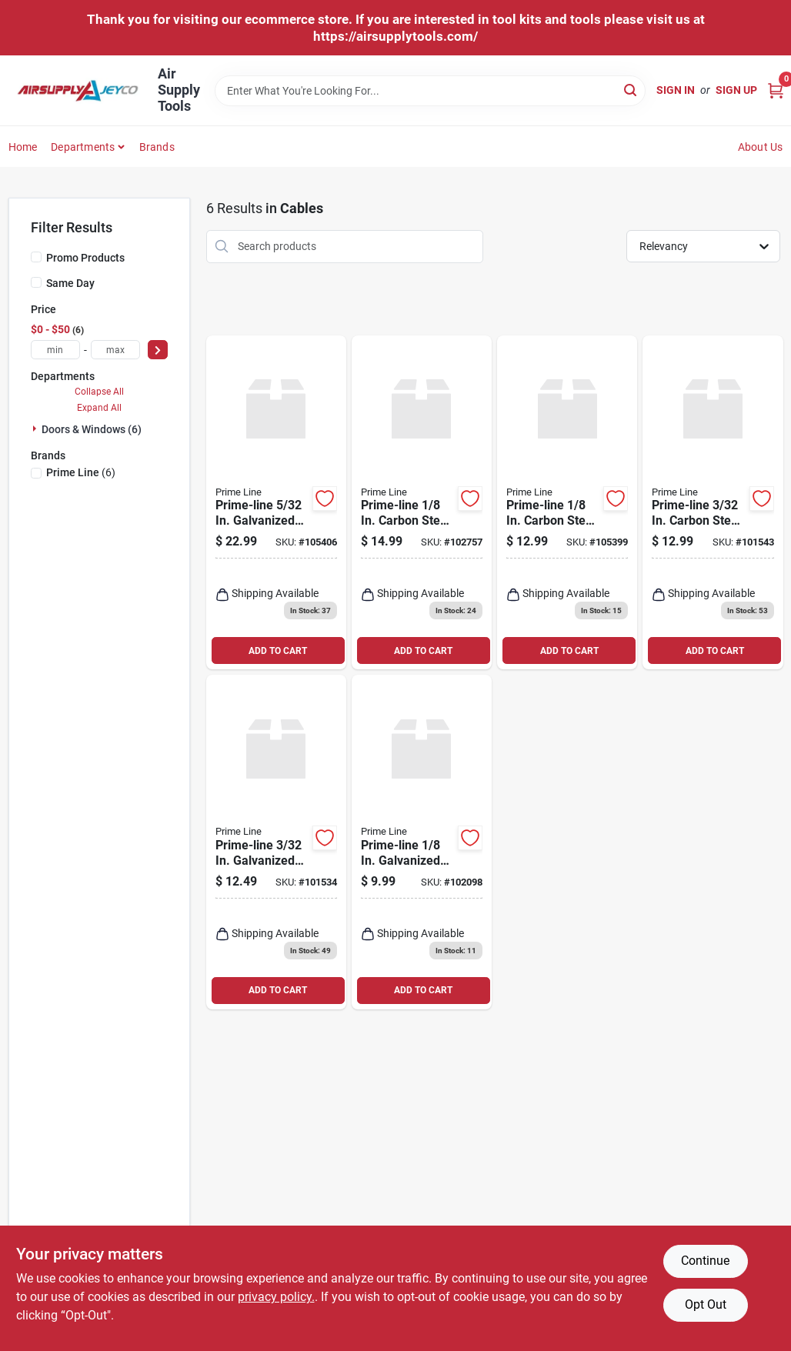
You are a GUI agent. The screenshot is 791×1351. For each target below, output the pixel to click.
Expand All (99, 407)
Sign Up (736, 90)
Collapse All (99, 391)
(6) (80, 472)
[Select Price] (158, 349)
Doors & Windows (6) (92, 429)
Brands (157, 147)
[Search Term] (430, 90)
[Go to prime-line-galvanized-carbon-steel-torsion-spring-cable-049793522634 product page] (276, 842)
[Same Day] (36, 282)
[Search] (631, 89)
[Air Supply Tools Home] (77, 91)
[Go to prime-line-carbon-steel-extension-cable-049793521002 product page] (567, 502)
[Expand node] (36, 428)
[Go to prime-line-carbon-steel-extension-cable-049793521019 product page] (712, 502)
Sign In (675, 90)
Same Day (70, 283)
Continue (705, 1260)
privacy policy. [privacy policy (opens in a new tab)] (276, 1296)
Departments (83, 147)
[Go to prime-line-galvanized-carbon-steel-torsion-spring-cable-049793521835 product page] (422, 842)
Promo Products (85, 258)
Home (23, 147)
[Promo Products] (36, 257)
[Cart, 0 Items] (775, 90)
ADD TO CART (278, 650)
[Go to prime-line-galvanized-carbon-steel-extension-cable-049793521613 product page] (276, 502)
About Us (760, 147)
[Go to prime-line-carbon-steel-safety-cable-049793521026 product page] (422, 502)
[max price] (115, 349)
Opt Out (705, 1304)
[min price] (55, 349)
